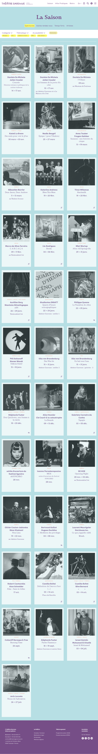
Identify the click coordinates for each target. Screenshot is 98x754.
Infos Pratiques (61, 3)
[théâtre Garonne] (19, 3)
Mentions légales (39, 739)
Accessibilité (38, 33)
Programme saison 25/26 (63, 733)
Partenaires (37, 737)
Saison (50, 3)
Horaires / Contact (39, 733)
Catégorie (6, 33)
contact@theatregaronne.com (13, 739)
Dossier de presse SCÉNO (63, 735)
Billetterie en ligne (39, 735)
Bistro (72, 3)
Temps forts (59, 26)
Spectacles (29, 26)
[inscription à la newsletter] (87, 730)
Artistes (69, 26)
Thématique (21, 33)
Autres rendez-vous (44, 26)
